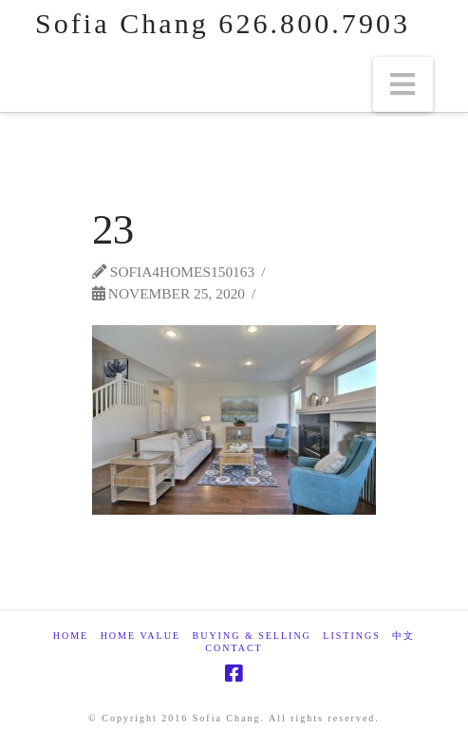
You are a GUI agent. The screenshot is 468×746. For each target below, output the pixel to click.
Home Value (140, 635)
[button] (403, 84)
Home (70, 635)
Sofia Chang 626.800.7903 (222, 23)
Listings (351, 635)
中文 (403, 635)
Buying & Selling (252, 635)
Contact (233, 648)
